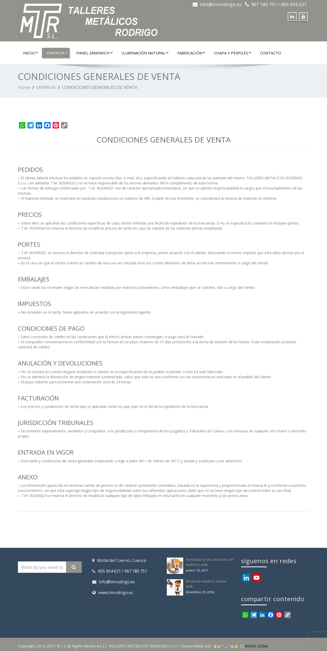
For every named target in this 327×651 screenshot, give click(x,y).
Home (24, 87)
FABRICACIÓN (191, 52)
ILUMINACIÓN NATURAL (145, 52)
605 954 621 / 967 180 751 (122, 571)
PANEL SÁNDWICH (94, 52)
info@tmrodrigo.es (220, 4)
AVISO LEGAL (256, 645)
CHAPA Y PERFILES (232, 52)
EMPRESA (57, 52)
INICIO (30, 52)
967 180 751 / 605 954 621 (279, 4)
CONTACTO (270, 52)
